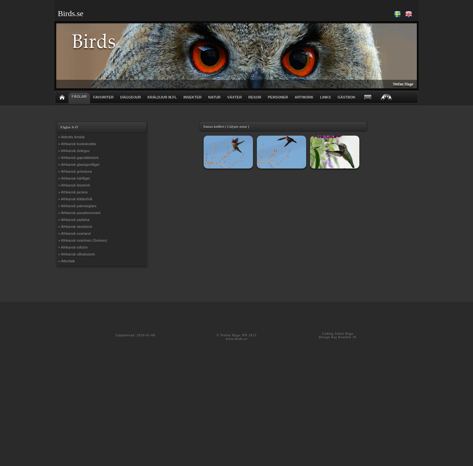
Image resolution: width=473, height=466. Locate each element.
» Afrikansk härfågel (74, 178)
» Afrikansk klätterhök (75, 199)
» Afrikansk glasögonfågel (78, 164)
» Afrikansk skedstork (75, 227)
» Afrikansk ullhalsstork (76, 254)
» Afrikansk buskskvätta (77, 144)
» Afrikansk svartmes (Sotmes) (82, 240)
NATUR (214, 97)
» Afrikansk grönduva (75, 171)
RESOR (254, 97)
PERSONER (278, 97)
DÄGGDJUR (130, 97)
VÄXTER (234, 97)
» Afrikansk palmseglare (77, 206)
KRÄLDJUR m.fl (162, 97)
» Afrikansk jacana (72, 192)
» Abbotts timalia (71, 137)
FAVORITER (103, 97)
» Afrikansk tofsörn (73, 247)
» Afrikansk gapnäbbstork (78, 158)
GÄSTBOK (346, 97)
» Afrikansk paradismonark (79, 213)
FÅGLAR (79, 97)
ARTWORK (304, 97)
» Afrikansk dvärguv (74, 151)
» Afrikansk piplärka (73, 220)
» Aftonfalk (66, 261)
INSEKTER (192, 97)
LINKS (325, 97)
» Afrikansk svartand (74, 233)
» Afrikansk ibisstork (74, 185)
